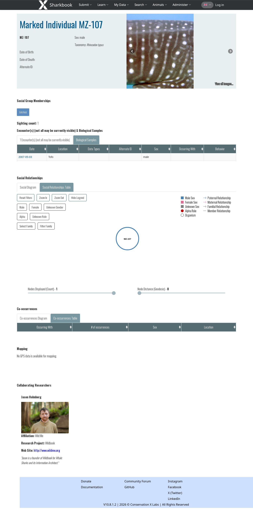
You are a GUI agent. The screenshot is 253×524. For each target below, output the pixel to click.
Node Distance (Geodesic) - (153, 289)
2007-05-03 (25, 156)
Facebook (174, 487)
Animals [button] (160, 5)
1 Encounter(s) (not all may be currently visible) (45, 140)
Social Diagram (28, 187)
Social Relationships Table (57, 187)
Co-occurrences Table (65, 318)
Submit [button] (85, 5)
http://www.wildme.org (47, 450)
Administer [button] (182, 5)
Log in (219, 5)
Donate (86, 481)
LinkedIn (174, 499)
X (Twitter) (175, 493)
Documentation (92, 487)
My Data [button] (121, 5)
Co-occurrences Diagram (33, 318)
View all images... (224, 83)
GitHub (129, 487)
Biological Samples (86, 140)
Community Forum (137, 481)
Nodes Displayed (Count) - (42, 289)
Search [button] (141, 5)
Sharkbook (61, 5)
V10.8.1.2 (109, 504)
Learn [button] (103, 5)
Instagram (175, 481)
